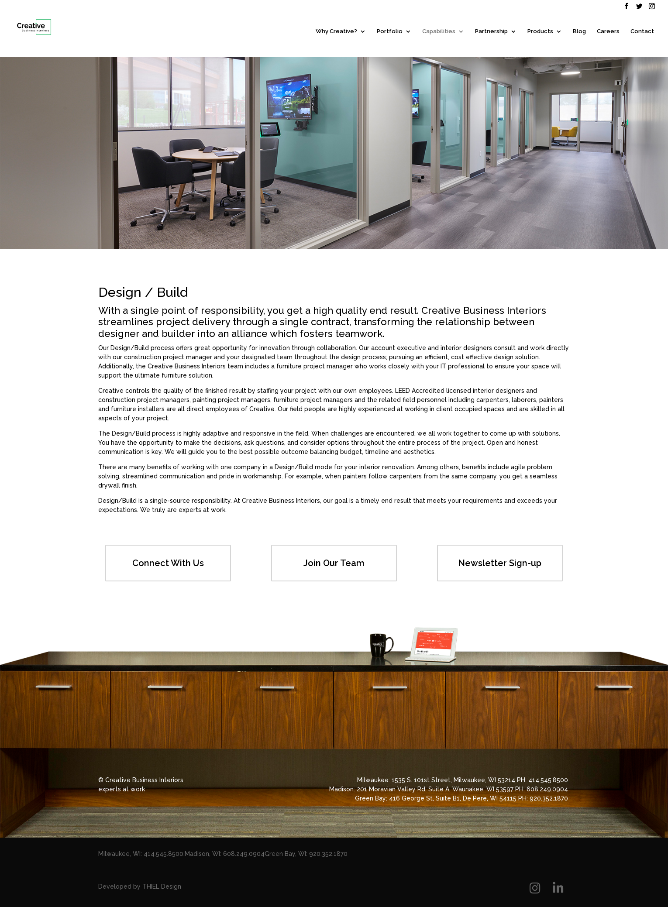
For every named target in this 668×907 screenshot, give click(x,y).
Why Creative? (336, 31)
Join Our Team (334, 563)
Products (540, 31)
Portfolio (390, 31)
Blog (579, 31)
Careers (608, 31)
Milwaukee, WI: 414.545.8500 (140, 853)
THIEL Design (161, 886)
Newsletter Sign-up (499, 563)
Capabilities (438, 31)
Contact (642, 31)
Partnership (491, 31)
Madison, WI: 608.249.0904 (225, 853)
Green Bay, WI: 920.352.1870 (306, 853)
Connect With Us (168, 563)
